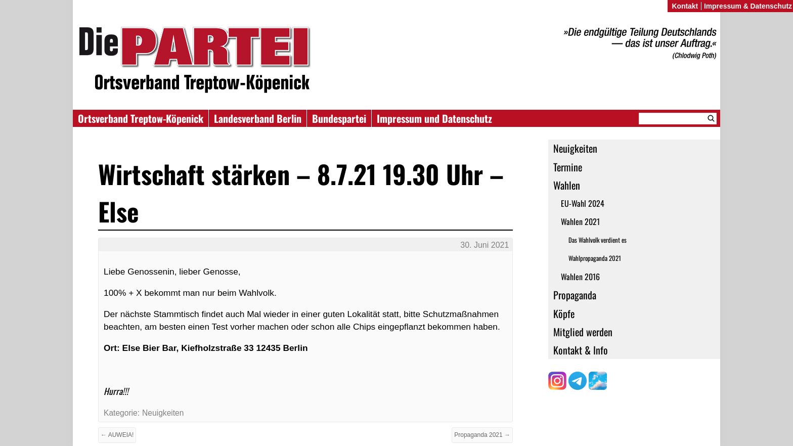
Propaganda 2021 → (482, 434)
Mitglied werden (582, 331)
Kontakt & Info (580, 350)
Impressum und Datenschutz (434, 118)
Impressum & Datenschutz (748, 6)
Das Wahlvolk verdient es (597, 240)
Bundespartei (339, 118)
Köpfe (564, 313)
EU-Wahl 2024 (582, 203)
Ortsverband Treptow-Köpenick (140, 118)
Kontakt (685, 6)
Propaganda (574, 294)
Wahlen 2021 (580, 221)
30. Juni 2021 (484, 245)
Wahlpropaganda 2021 (594, 258)
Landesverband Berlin (257, 118)
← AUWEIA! (117, 434)
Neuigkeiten (575, 148)
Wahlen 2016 (580, 277)
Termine (567, 166)
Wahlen (566, 185)
